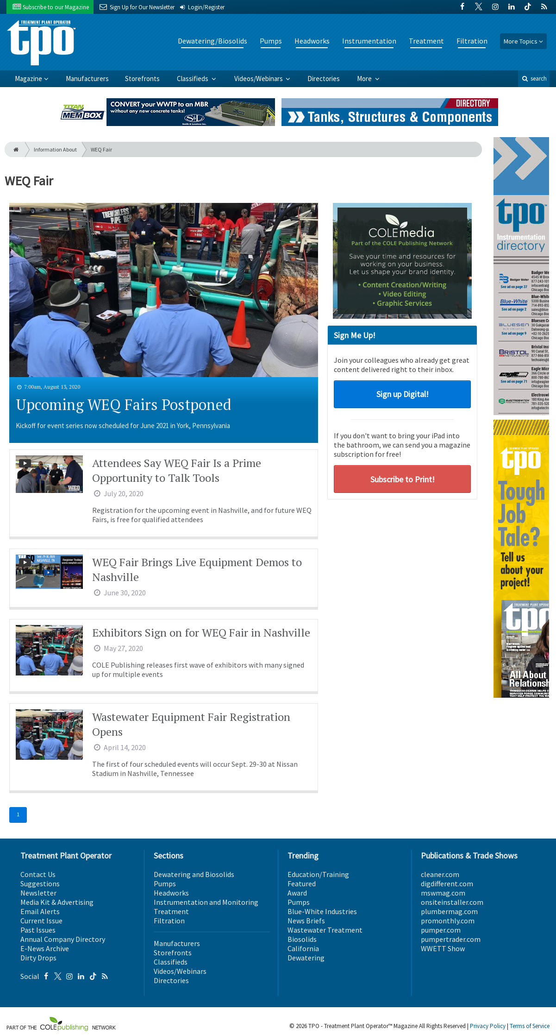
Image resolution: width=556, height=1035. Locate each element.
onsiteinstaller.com (452, 902)
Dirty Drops (38, 957)
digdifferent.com (447, 883)
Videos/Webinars (259, 78)
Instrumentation (369, 40)
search (534, 78)
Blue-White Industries (322, 911)
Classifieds (193, 78)
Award (297, 892)
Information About (55, 149)
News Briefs (306, 920)
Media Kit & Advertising (57, 902)
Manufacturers (87, 78)
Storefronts (142, 78)
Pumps (271, 40)
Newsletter (38, 892)
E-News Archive (44, 948)
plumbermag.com (449, 911)
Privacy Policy (488, 1026)
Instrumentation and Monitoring (206, 902)
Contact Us (38, 874)
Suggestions (40, 883)
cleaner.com (440, 874)
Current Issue (41, 920)
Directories (323, 78)
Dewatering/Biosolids (212, 40)
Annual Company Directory (62, 939)
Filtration (471, 40)
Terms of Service (530, 1026)
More (365, 78)
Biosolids (302, 939)
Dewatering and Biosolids (194, 874)
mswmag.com (443, 892)
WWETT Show (443, 948)
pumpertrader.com (451, 939)
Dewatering (306, 957)
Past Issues (38, 929)
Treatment (426, 40)
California (303, 948)
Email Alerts (40, 911)
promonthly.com (448, 920)
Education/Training (318, 874)
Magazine (28, 78)
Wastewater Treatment (324, 929)
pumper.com (441, 929)
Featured (301, 883)
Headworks (312, 40)
